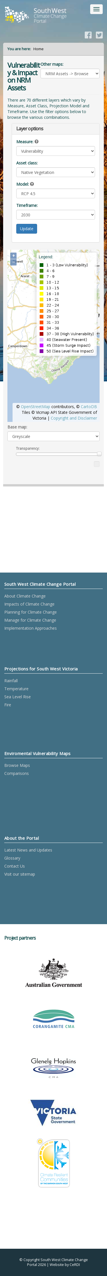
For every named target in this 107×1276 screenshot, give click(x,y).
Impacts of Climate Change (29, 604)
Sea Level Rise (17, 696)
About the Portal (21, 838)
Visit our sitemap (19, 874)
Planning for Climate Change (30, 612)
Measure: (24, 141)
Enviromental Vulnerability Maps (37, 753)
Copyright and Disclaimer (74, 418)
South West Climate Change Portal (40, 584)
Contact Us (14, 866)
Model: (22, 184)
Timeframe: (27, 205)
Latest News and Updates (28, 850)
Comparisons (16, 773)
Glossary (12, 858)
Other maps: (52, 64)
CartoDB (89, 406)
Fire (7, 704)
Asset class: (27, 163)
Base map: (17, 427)
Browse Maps (17, 765)
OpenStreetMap (35, 406)
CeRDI (75, 1264)
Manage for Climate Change (30, 620)
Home (38, 48)
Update (26, 228)
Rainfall (11, 680)
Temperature (16, 688)
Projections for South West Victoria (41, 669)
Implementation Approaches (30, 628)
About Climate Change (25, 596)
